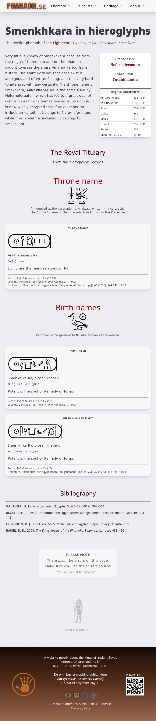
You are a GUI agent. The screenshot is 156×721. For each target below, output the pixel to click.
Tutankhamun (125, 79)
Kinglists (87, 5)
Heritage (113, 5)
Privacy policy (80, 707)
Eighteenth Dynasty (69, 42)
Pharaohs (61, 5)
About (137, 5)
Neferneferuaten (125, 64)
